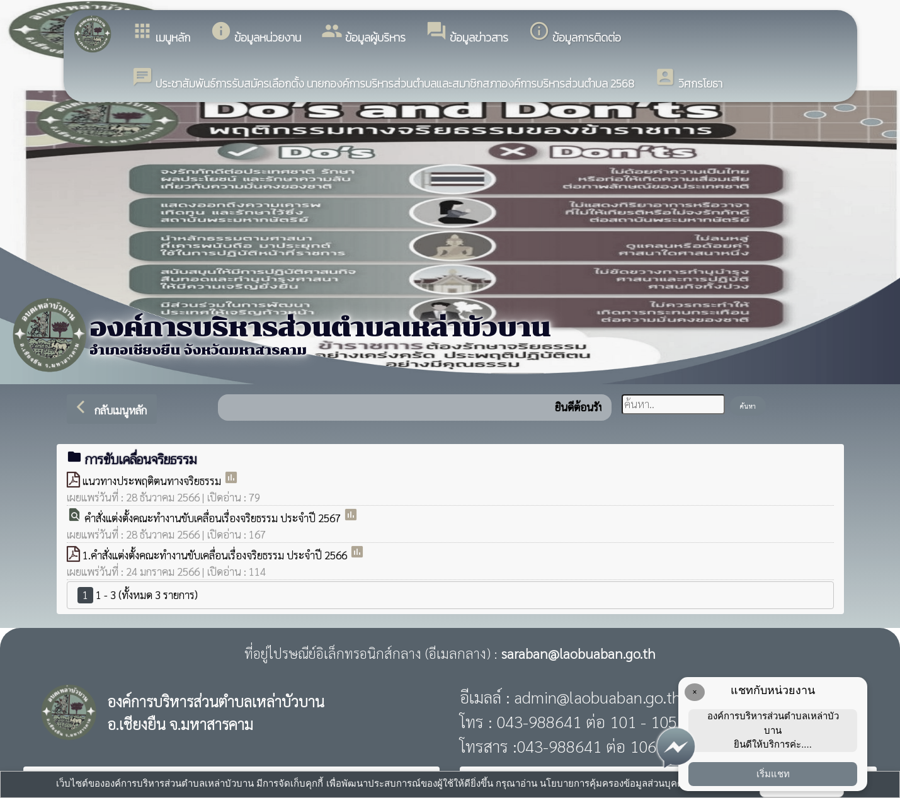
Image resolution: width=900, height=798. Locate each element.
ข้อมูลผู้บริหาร (363, 33)
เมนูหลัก (161, 33)
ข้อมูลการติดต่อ (574, 33)
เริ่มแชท (773, 773)
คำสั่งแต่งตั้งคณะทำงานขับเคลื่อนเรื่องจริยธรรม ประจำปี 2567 (213, 518)
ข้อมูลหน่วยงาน (255, 33)
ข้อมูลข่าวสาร (467, 33)
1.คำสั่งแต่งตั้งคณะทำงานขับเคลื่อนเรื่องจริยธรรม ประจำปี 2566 (216, 555)
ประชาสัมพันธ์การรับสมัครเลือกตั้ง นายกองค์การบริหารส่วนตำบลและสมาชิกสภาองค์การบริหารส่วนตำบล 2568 (383, 79)
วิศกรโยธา (688, 79)
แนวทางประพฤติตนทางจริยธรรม (153, 480)
